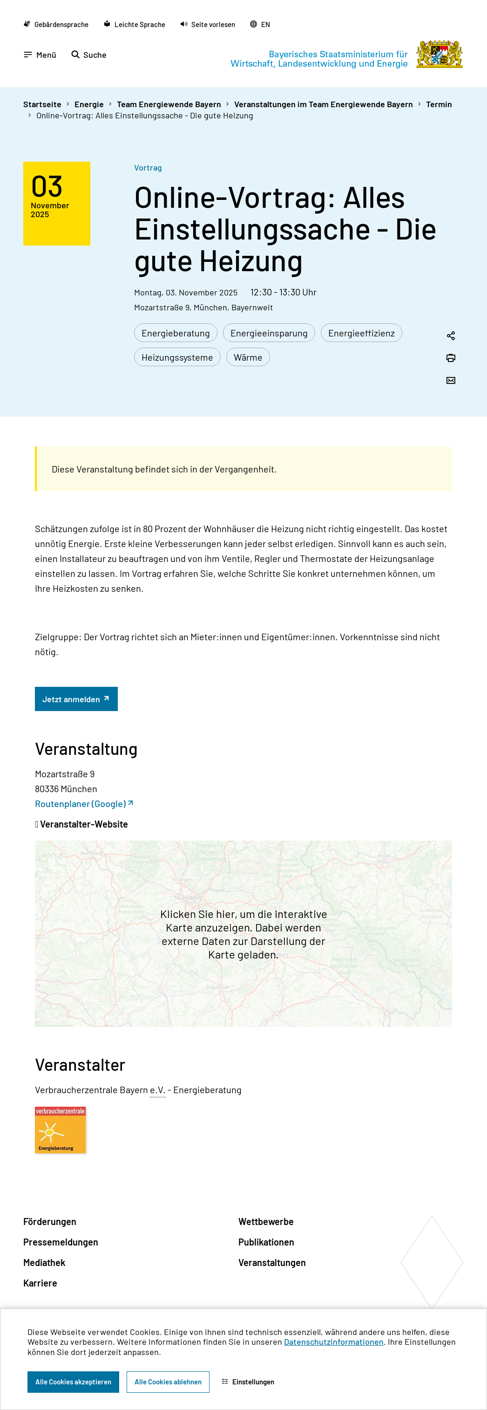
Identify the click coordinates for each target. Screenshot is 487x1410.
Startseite (42, 104)
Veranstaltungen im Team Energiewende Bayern (323, 104)
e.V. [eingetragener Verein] (158, 1089)
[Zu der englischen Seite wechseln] (260, 24)
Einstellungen (248, 1381)
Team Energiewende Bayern (169, 104)
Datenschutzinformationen (334, 1341)
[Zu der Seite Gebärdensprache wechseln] (55, 24)
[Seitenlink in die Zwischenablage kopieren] (450, 336)
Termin (439, 104)
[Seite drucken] (450, 358)
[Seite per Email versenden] (450, 381)
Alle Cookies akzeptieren (73, 1381)
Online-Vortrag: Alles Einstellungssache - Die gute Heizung (144, 115)
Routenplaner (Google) (80, 803)
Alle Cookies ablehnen (168, 1381)
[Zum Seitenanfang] (467, 705)
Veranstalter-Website (83, 823)
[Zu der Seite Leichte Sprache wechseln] (134, 24)
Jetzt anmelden (72, 699)
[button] (207, 24)
